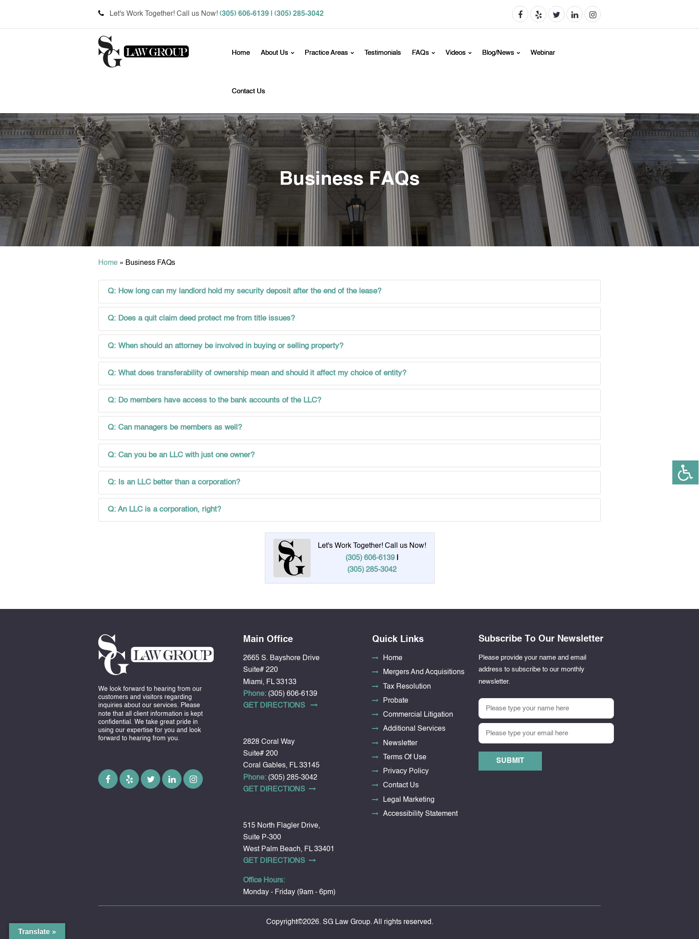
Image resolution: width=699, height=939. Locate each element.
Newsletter (400, 743)
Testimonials (382, 52)
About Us (274, 52)
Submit (510, 761)
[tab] (349, 291)
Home (241, 52)
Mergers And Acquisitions (423, 672)
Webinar (543, 52)
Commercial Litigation (418, 715)
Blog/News (498, 52)
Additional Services (414, 729)
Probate (395, 700)
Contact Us (248, 91)
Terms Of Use (404, 757)
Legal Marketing (409, 800)
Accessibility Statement (420, 814)
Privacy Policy (406, 771)
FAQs (420, 52)
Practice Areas (326, 52)
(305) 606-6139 (244, 14)
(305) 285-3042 (299, 14)
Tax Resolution (407, 686)
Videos (455, 52)
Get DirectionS (280, 705)
